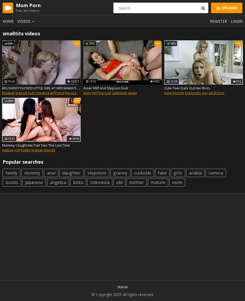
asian (132, 92)
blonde (178, 92)
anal (51, 173)
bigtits (26, 150)
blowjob (8, 92)
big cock (105, 92)
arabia (195, 173)
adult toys (216, 92)
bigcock (21, 92)
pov (205, 92)
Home (8, 21)
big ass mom (75, 92)
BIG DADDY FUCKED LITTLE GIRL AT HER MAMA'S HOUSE (41, 88)
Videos (26, 21)
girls (178, 173)
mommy (32, 173)
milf (95, 92)
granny (120, 173)
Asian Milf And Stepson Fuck (105, 88)
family (11, 173)
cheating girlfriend (49, 92)
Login (236, 21)
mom (87, 92)
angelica (58, 182)
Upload (226, 7)
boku (78, 182)
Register (218, 21)
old (119, 182)
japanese (34, 182)
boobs (12, 182)
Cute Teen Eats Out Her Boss (187, 88)
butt (31, 92)
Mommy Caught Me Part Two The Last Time (36, 145)
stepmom (119, 92)
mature (8, 150)
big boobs (193, 92)
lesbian (37, 150)
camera (216, 173)
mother (136, 182)
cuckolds (142, 173)
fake (162, 173)
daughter (71, 173)
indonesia (99, 182)
